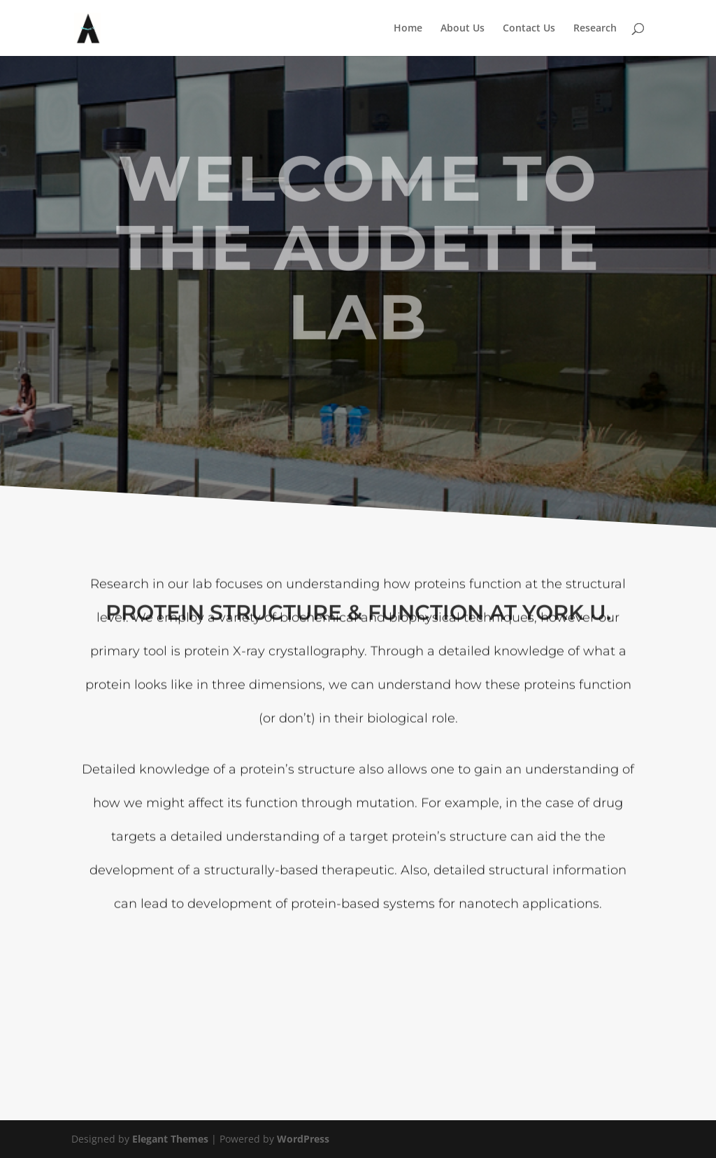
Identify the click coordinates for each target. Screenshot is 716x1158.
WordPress (303, 1138)
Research (595, 28)
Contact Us (529, 28)
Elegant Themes (170, 1138)
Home (408, 28)
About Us (463, 28)
